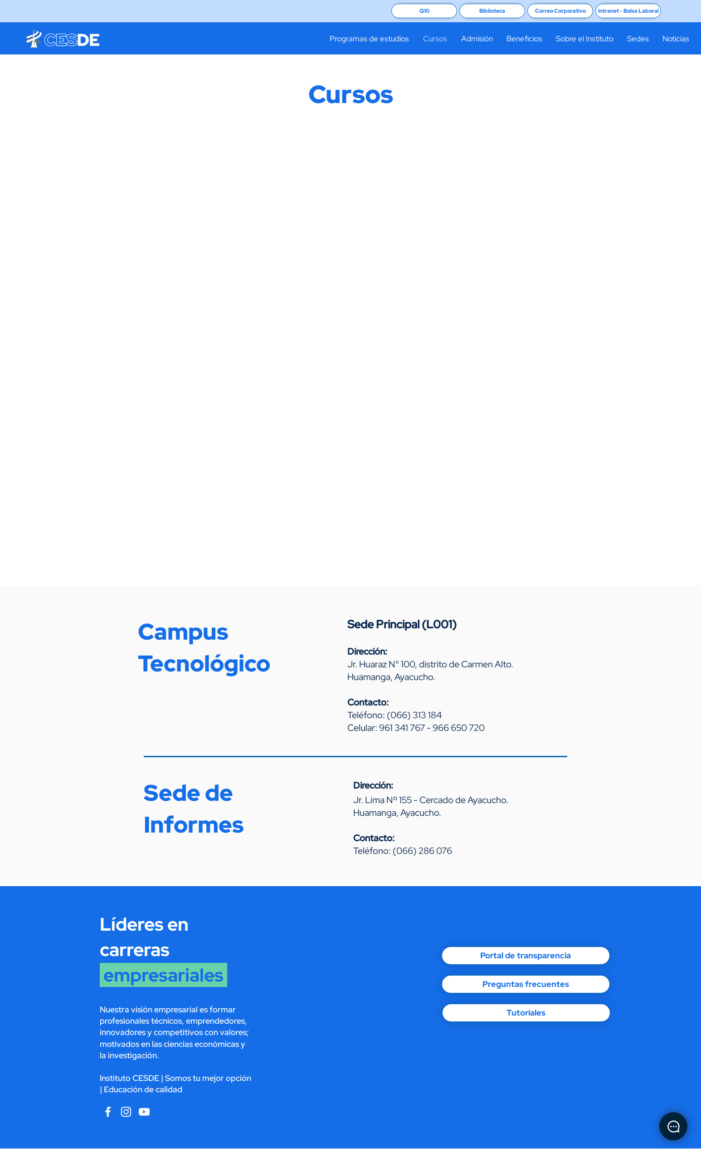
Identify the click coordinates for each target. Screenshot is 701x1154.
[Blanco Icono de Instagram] (126, 1112)
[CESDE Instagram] (144, 1112)
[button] (369, 38)
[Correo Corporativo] (560, 11)
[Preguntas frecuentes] (526, 984)
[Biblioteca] (492, 11)
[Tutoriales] (526, 1013)
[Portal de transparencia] (526, 956)
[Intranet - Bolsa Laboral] (628, 11)
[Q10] (424, 11)
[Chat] (673, 1126)
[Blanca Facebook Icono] (108, 1112)
